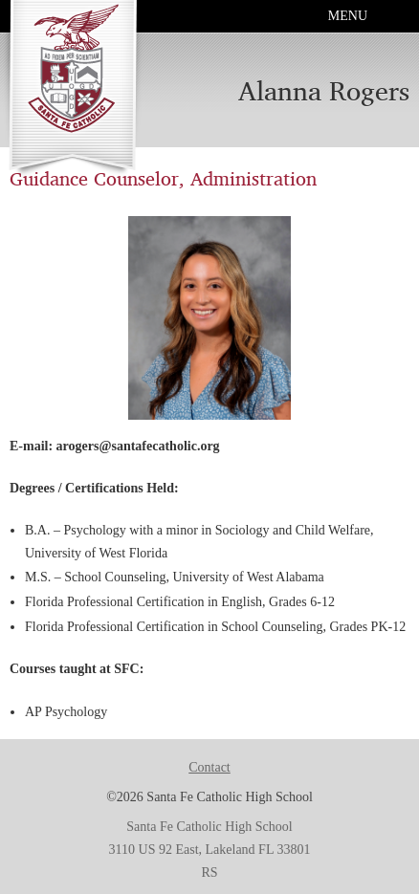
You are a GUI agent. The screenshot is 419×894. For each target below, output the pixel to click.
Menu (347, 16)
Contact (209, 767)
